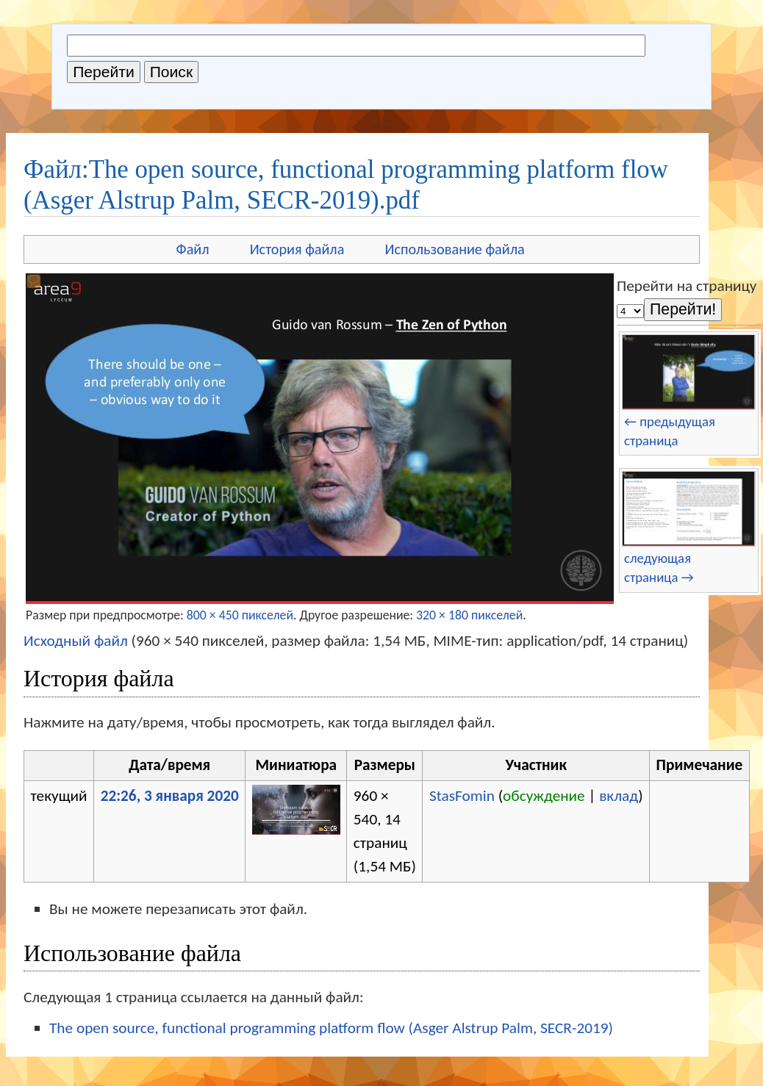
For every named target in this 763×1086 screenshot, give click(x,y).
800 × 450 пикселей (240, 615)
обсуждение (544, 795)
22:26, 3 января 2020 (170, 795)
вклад (618, 795)
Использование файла (454, 249)
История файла (297, 249)
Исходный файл (76, 640)
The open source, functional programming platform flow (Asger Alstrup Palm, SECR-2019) (331, 1028)
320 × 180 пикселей (469, 615)
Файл (192, 249)
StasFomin (462, 795)
